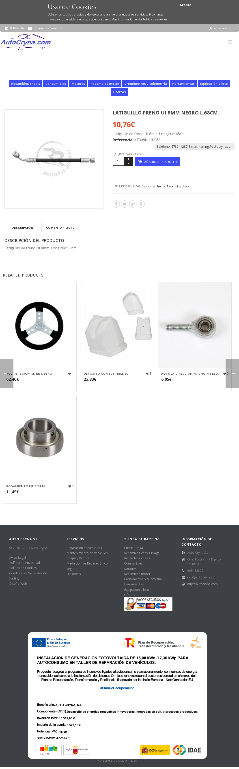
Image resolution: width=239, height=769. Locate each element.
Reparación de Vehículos (84, 548)
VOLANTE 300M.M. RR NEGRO (29, 373)
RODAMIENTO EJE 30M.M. (26, 486)
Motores (78, 83)
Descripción (22, 228)
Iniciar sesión (219, 28)
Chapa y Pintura (78, 558)
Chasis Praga (133, 548)
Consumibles (55, 83)
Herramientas (183, 83)
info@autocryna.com (48, 28)
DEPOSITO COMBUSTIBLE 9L (106, 373)
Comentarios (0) (60, 228)
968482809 (17, 28)
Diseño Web (18, 583)
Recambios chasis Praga (141, 553)
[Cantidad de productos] (118, 161)
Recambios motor (104, 83)
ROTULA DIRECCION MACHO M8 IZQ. (190, 373)
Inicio (122, 73)
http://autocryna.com (202, 584)
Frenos (164, 73)
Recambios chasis (143, 73)
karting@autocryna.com (216, 146)
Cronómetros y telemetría (146, 83)
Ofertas (119, 92)
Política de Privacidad (24, 562)
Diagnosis (74, 574)
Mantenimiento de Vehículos (87, 553)
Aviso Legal (17, 557)
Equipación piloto (214, 83)
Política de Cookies (23, 568)
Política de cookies (155, 19)
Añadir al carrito (157, 162)
